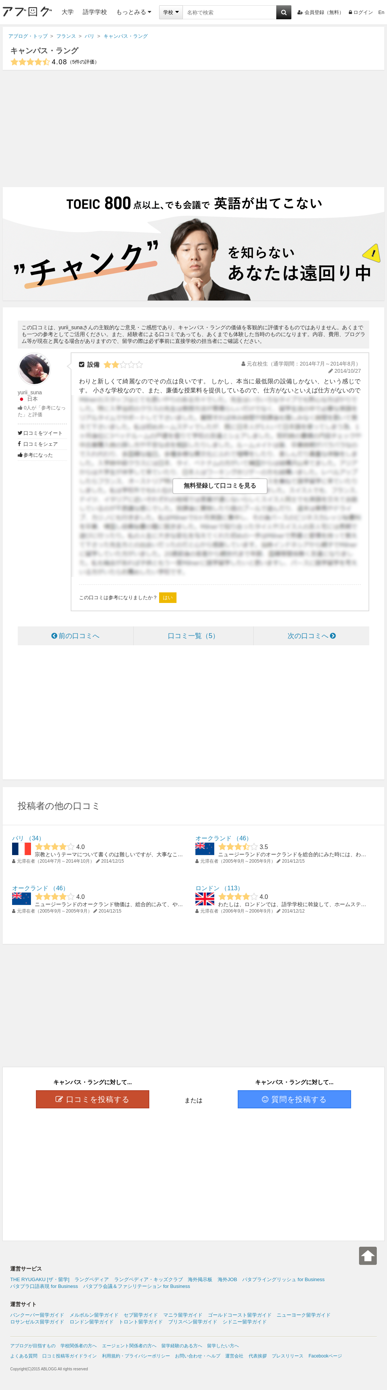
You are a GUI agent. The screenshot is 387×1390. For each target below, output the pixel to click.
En (381, 12)
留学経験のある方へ (181, 1345)
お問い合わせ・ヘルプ (197, 1356)
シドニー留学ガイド (245, 1322)
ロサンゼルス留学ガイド (37, 1322)
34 (35, 838)
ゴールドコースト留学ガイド (240, 1315)
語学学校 (95, 12)
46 (242, 838)
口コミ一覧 (193, 636)
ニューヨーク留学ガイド (304, 1315)
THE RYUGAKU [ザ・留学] (40, 1279)
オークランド (213, 838)
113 (232, 888)
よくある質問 (23, 1356)
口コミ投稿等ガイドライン (69, 1356)
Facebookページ (325, 1356)
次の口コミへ (312, 636)
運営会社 (234, 1356)
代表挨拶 (258, 1356)
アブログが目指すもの (33, 1345)
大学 (68, 12)
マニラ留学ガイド (183, 1315)
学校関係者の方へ (78, 1345)
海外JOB (227, 1279)
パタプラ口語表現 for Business (44, 1286)
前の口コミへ (75, 636)
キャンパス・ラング (44, 50)
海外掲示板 (200, 1279)
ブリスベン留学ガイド (192, 1322)
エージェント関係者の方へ (129, 1345)
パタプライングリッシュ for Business (283, 1279)
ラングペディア (91, 1279)
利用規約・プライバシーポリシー (136, 1356)
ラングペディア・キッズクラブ (148, 1279)
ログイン (361, 12)
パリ (18, 838)
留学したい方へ (223, 1345)
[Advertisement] (193, 128)
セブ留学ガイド (141, 1315)
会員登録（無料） (320, 12)
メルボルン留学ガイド (94, 1315)
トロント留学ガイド (141, 1322)
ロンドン (207, 888)
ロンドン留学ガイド (92, 1322)
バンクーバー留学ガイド (37, 1315)
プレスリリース (287, 1356)
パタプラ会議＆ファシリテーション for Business (136, 1286)
